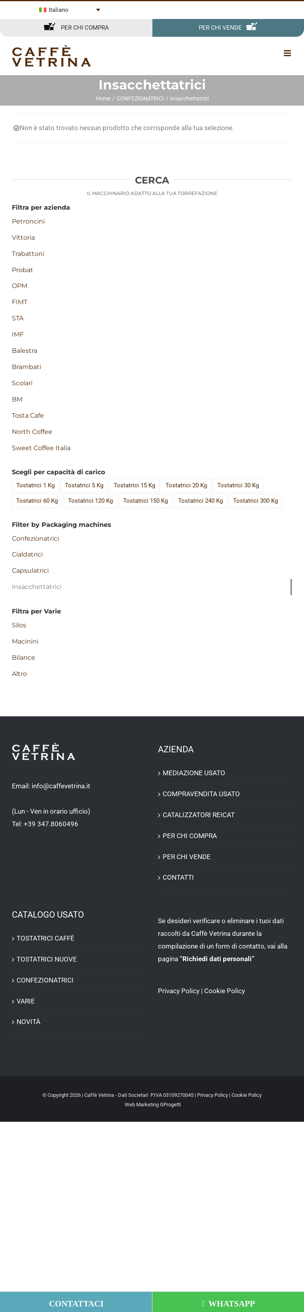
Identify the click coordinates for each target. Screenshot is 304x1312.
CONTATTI (178, 877)
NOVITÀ (28, 1022)
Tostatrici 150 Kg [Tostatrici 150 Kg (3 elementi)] (145, 500)
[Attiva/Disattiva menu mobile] (288, 53)
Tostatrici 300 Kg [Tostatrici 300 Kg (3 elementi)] (255, 500)
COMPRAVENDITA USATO (201, 794)
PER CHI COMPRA (190, 836)
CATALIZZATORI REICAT (199, 815)
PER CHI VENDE (187, 857)
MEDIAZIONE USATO (194, 773)
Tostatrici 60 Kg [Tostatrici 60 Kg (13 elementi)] (37, 500)
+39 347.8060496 (51, 824)
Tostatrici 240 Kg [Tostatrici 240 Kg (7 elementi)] (200, 500)
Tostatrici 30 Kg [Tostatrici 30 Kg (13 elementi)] (238, 485)
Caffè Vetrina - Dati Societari (116, 1095)
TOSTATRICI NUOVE (47, 959)
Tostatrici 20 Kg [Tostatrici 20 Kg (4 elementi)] (186, 485)
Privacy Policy (179, 991)
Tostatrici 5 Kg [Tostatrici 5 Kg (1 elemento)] (84, 485)
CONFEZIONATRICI (45, 980)
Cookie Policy (224, 991)
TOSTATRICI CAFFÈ (45, 938)
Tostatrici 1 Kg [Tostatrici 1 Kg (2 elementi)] (35, 485)
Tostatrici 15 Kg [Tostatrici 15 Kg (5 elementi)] (134, 485)
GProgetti (170, 1105)
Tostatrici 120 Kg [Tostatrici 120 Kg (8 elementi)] (90, 500)
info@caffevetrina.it (61, 786)
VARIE (26, 1001)
